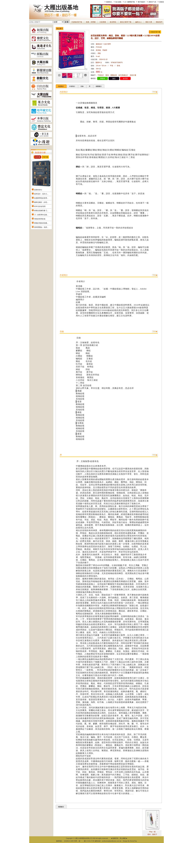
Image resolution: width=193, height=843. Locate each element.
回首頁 (161, 2)
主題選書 (102, 22)
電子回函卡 (141, 2)
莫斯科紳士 (38, 190)
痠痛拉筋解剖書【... (41, 211)
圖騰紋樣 (113, 75)
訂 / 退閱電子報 (130, 2)
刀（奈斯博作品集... (41, 215)
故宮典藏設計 (123, 75)
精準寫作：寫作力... (41, 194)
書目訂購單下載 (125, 22)
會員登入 (109, 2)
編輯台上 (138, 22)
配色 (107, 75)
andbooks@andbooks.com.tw (111, 841)
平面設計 (101, 75)
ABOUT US (152, 2)
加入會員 (118, 2)
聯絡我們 (159, 22)
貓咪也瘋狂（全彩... (41, 202)
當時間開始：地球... (41, 227)
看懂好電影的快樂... (41, 223)
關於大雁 (149, 22)
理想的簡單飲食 (39, 219)
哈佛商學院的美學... (41, 198)
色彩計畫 (133, 75)
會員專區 (113, 22)
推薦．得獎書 (91, 22)
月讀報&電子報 (76, 22)
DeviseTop (133, 841)
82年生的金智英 (40, 206)
